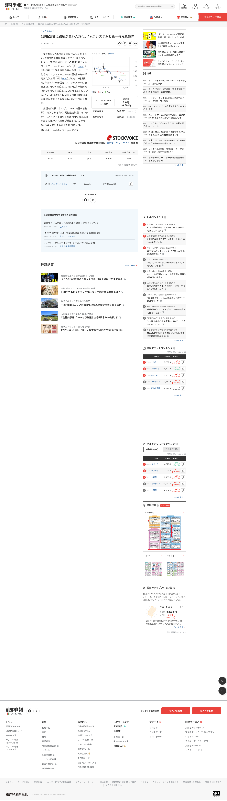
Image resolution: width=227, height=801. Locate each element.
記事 (42, 17)
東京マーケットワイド (117, 143)
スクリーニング (99, 17)
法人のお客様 (208, 711)
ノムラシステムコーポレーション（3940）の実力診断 (69, 242)
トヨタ (154, 362)
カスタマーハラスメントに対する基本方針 (171, 782)
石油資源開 (155, 388)
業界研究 (128, 17)
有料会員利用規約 (103, 785)
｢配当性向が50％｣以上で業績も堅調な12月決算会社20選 (72, 232)
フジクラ (155, 464)
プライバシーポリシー (95, 782)
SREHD (154, 375)
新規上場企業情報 (67, 246)
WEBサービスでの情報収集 (68, 782)
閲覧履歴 (184, 6)
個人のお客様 (179, 711)
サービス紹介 (32, 782)
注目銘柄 (63, 226)
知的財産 (114, 782)
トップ (14, 17)
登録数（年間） (171, 449)
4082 (64, 78)
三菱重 (154, 490)
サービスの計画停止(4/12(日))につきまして (47, 5)
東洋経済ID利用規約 (204, 782)
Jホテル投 (155, 369)
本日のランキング (67, 236)
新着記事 (14, 24)
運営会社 (18, 782)
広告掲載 (47, 782)
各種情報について (130, 165)
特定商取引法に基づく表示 (134, 782)
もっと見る (130, 265)
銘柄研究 (71, 17)
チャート (195, 6)
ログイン (218, 6)
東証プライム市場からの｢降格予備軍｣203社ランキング (71, 222)
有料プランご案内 (212, 17)
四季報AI (184, 17)
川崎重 (154, 477)
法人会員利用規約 (124, 785)
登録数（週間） (152, 449)
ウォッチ (206, 6)
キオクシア (155, 484)
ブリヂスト (155, 382)
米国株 (156, 17)
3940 (111, 53)
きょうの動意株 (28, 24)
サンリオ (155, 471)
